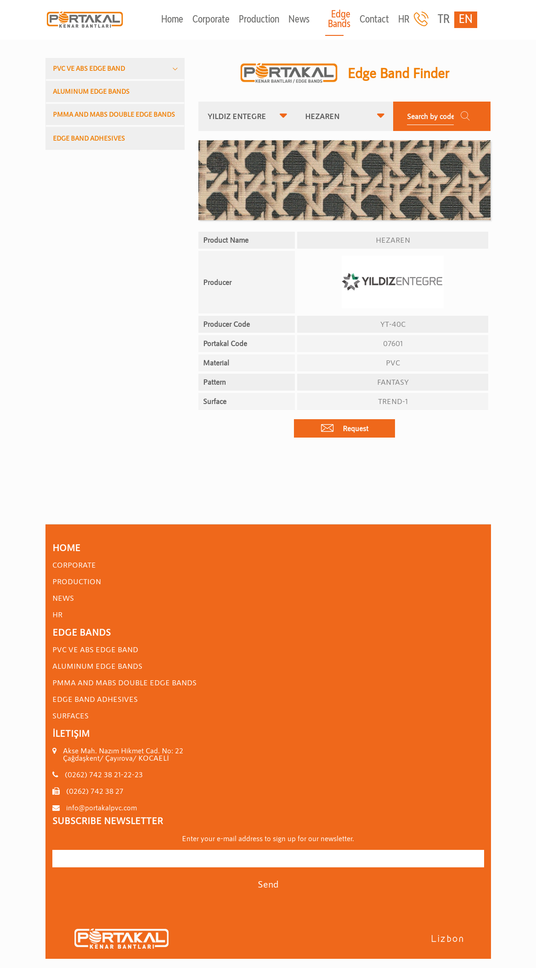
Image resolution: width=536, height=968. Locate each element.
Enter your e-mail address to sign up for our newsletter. (268, 838)
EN (466, 20)
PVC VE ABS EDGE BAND (89, 68)
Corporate (211, 20)
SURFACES (70, 715)
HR (403, 20)
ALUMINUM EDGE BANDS (91, 91)
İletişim (71, 733)
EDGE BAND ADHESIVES (89, 138)
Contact (374, 20)
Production (259, 20)
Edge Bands (339, 19)
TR (444, 20)
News (299, 20)
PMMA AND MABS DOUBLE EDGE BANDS (114, 114)
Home (172, 20)
